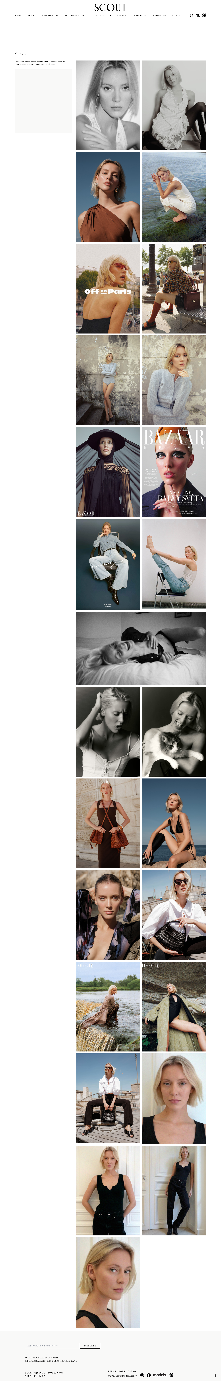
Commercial (50, 15)
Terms (112, 1371)
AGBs (122, 1371)
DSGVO (132, 1371)
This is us (140, 15)
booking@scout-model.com (44, 1372)
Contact (178, 15)
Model (32, 15)
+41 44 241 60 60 (35, 1376)
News (18, 15)
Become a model (75, 15)
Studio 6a (159, 15)
